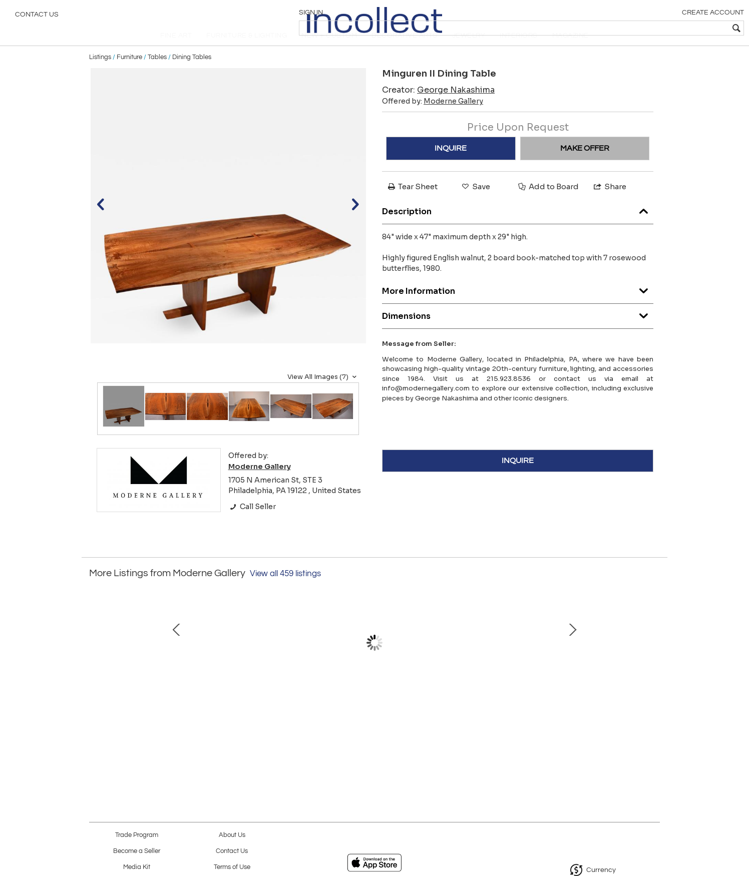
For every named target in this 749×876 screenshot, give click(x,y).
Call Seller (252, 525)
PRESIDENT (267, 718)
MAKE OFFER (584, 168)
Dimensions (517, 332)
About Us (232, 835)
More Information (517, 307)
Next (652, 672)
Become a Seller (136, 851)
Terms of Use (232, 867)
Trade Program (136, 835)
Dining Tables (191, 76)
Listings (100, 76)
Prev (96, 672)
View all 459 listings (285, 593)
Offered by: (432, 120)
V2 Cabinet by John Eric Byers (582, 718)
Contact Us (37, 17)
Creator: (438, 109)
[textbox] (669, 28)
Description (517, 228)
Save (475, 206)
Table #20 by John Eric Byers (372, 718)
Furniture (129, 76)
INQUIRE (451, 168)
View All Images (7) (323, 396)
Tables (157, 76)
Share (609, 206)
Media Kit (136, 867)
